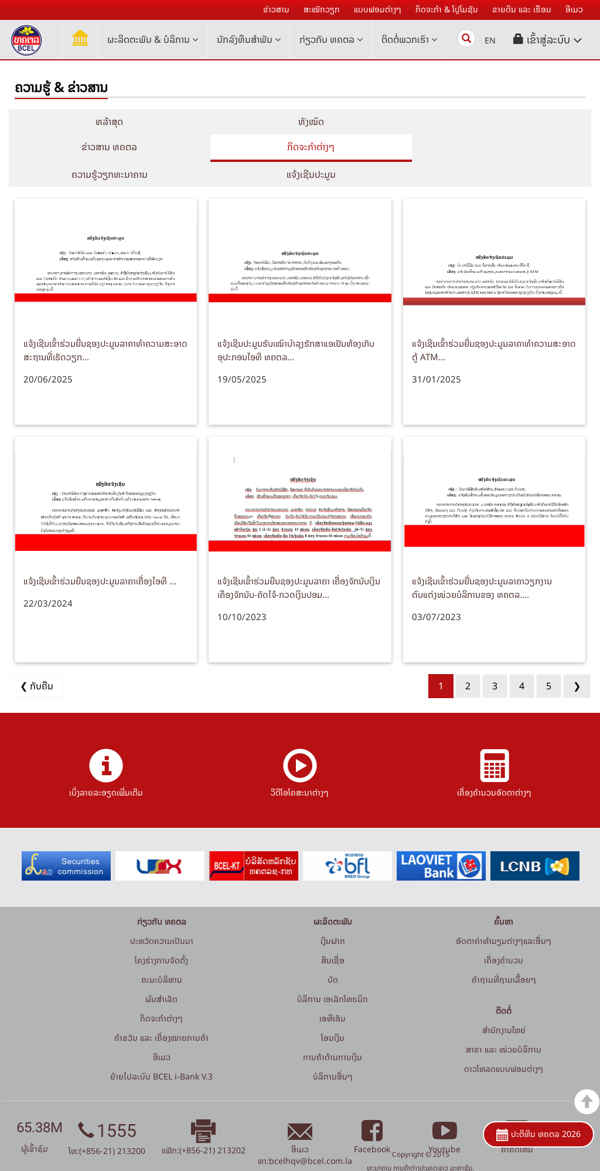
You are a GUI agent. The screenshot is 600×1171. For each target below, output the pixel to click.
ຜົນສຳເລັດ (161, 974)
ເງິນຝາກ (333, 916)
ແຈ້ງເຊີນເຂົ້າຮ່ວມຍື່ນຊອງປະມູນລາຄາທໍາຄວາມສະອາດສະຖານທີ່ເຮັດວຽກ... (105, 325)
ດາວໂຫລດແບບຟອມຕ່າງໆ (503, 1044)
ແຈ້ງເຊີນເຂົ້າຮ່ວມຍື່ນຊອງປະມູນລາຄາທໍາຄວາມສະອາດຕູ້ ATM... (494, 325)
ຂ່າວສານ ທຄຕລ (494, 121)
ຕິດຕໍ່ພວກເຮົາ (409, 39)
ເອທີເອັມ (332, 993)
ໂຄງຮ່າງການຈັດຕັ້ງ (161, 935)
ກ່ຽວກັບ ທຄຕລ (331, 39)
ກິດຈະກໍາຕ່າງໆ (105, 146)
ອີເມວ (162, 1032)
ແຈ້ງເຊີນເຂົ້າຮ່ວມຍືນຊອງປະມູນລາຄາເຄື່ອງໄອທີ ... (99, 556)
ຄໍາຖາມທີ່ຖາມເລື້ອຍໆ (504, 955)
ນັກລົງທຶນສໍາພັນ (249, 39)
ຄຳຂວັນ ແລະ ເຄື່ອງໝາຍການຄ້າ (161, 1013)
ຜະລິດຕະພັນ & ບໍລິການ (152, 39)
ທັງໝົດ (300, 121)
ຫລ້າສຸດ (106, 121)
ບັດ (333, 955)
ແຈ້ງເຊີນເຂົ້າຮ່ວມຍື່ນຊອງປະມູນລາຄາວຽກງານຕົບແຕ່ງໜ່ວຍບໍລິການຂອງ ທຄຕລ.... (482, 563)
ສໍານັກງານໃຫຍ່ (504, 1005)
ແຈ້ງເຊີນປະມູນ (494, 146)
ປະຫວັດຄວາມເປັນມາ (161, 916)
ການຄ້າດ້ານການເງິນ (332, 1032)
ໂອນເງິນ (333, 1013)
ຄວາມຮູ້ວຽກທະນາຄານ (300, 146)
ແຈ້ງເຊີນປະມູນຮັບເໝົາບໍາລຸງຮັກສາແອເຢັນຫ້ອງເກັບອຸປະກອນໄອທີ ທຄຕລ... (295, 325)
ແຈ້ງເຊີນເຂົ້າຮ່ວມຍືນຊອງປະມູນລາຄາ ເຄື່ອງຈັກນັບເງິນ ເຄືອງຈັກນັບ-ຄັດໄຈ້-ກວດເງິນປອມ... (298, 563)
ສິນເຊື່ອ (333, 935)
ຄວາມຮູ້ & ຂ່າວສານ (61, 87)
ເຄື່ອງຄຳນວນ (503, 935)
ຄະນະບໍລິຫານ (161, 955)
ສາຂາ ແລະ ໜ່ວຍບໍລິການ (503, 1024)
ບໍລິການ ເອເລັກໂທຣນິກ (332, 974)
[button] (547, 39)
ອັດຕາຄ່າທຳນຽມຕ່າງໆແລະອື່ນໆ (503, 916)
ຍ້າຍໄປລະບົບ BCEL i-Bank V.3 (161, 1051)
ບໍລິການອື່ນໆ (333, 1051)
